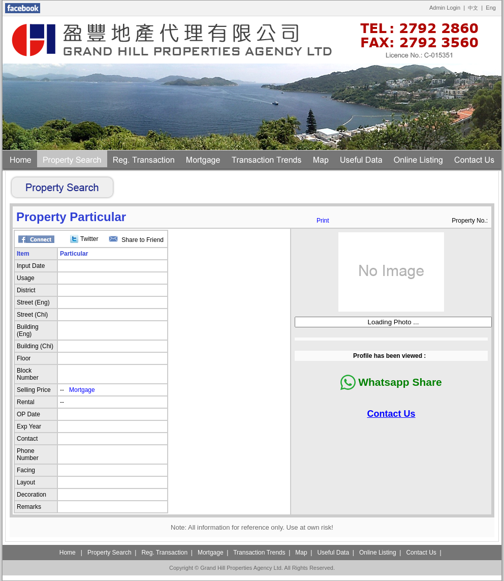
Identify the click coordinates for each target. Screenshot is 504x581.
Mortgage (82, 389)
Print (323, 220)
